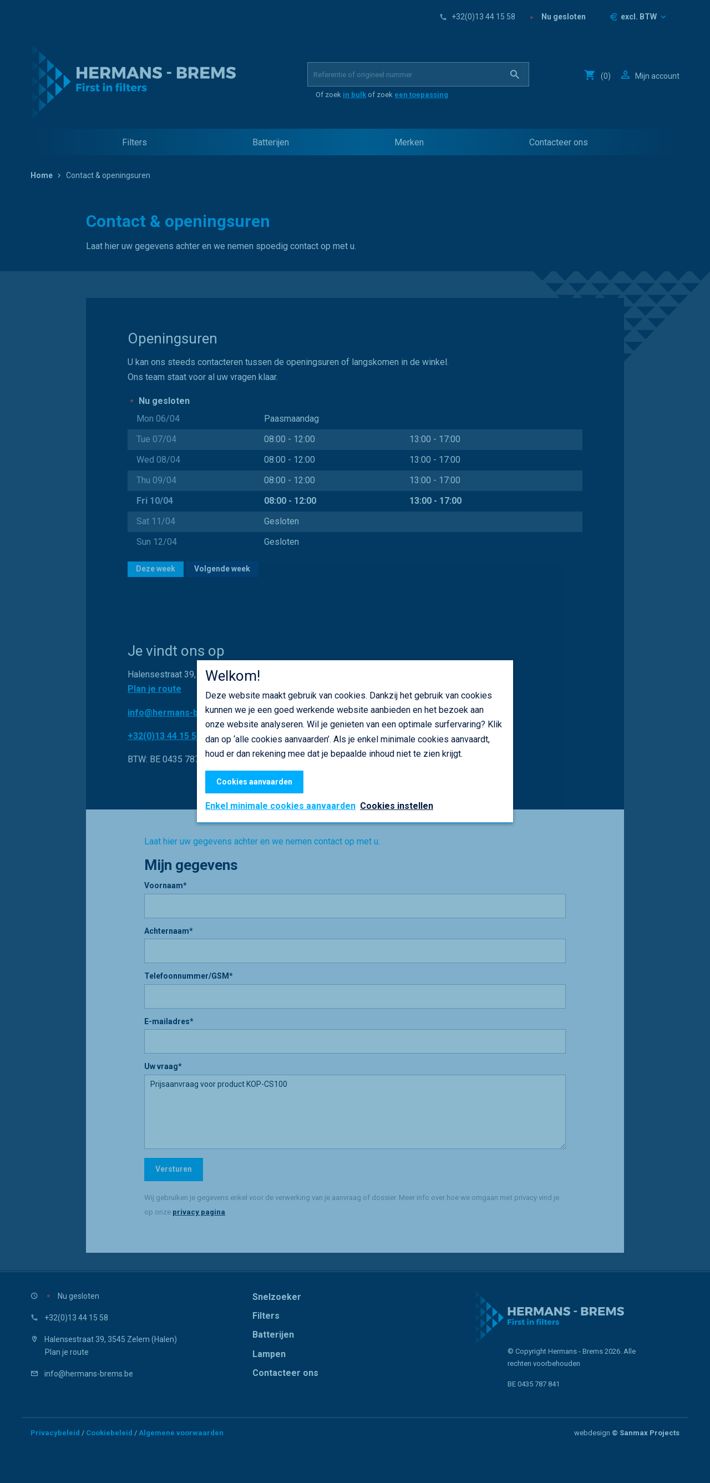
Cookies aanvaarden (254, 781)
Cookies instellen (396, 806)
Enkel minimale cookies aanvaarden (280, 806)
